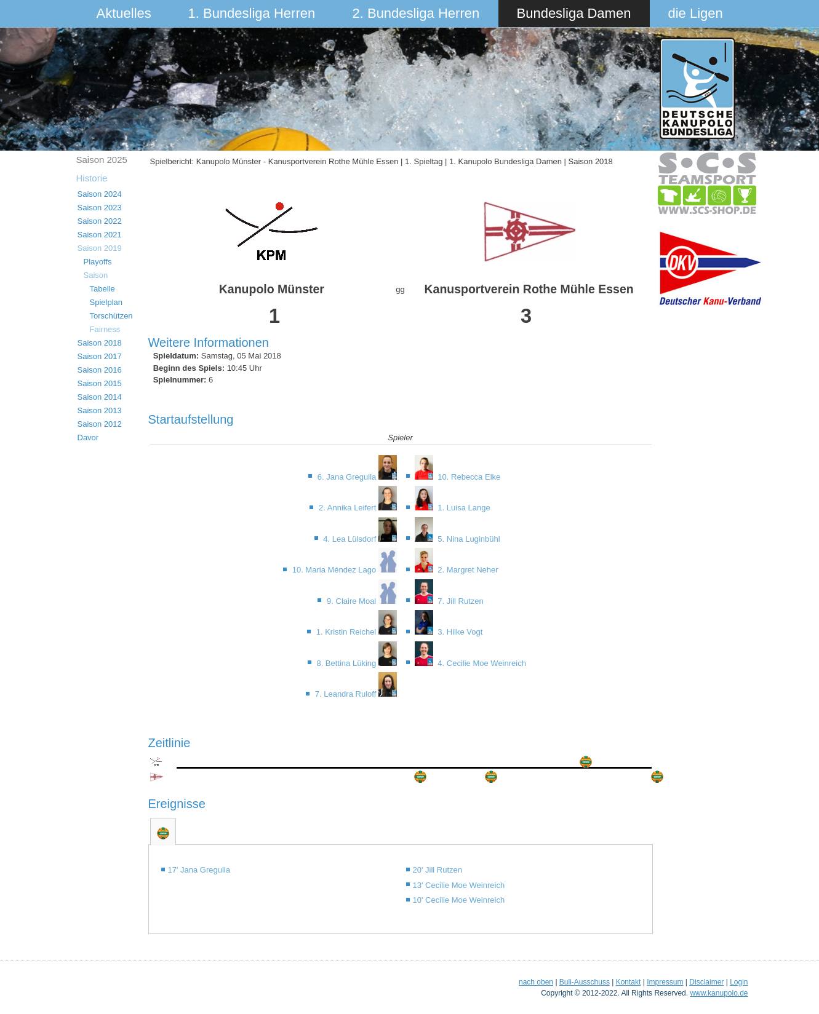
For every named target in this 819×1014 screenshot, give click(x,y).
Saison (96, 275)
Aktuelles (124, 13)
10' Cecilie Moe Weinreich (459, 900)
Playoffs (98, 261)
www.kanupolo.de (719, 993)
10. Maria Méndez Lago (335, 569)
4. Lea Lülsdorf (350, 539)
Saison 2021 (100, 234)
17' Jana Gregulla (199, 869)
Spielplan (106, 302)
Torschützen (111, 315)
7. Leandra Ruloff (346, 694)
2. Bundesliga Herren (416, 13)
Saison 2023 (100, 207)
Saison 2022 (100, 221)
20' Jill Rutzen (438, 869)
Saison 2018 (100, 342)
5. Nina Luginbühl (468, 539)
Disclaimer (706, 982)
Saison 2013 (100, 410)
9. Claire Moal (352, 601)
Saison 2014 (100, 397)
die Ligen (695, 13)
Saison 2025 (101, 159)
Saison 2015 (100, 383)
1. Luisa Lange (463, 507)
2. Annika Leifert (348, 507)
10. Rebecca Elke (468, 476)
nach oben (536, 982)
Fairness (105, 329)
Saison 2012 (100, 424)
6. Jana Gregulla (348, 476)
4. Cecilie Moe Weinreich (481, 663)
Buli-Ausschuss (584, 982)
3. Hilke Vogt (459, 631)
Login (739, 982)
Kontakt (628, 982)
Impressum (665, 982)
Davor (88, 437)
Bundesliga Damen (574, 13)
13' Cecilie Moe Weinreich (459, 885)
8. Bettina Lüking (347, 663)
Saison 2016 (100, 369)
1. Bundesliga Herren (252, 13)
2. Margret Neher (467, 569)
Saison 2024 (100, 194)
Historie (92, 178)
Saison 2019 (100, 248)
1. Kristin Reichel (347, 631)
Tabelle (102, 288)
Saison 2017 (100, 356)
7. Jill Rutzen (460, 601)
